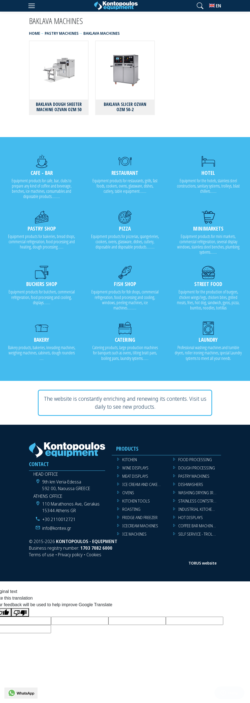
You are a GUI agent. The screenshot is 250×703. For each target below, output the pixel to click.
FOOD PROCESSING (195, 459)
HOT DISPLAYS (190, 517)
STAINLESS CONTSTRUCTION (199, 501)
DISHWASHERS (190, 484)
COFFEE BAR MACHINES (197, 525)
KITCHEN (129, 459)
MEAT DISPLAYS (135, 476)
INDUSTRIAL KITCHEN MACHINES (199, 509)
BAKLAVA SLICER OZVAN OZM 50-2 (125, 107)
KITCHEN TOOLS (136, 501)
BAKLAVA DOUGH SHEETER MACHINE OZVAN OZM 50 (59, 107)
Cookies (93, 555)
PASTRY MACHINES (193, 476)
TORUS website (202, 563)
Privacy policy (70, 555)
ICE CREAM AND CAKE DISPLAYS (143, 484)
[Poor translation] (20, 612)
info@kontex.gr (56, 528)
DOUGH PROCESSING (196, 468)
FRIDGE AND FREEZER (140, 517)
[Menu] (31, 6)
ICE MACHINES (134, 534)
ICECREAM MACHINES (140, 525)
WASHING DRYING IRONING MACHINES (199, 492)
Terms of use (41, 555)
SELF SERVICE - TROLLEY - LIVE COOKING (199, 534)
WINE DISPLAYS (135, 468)
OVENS (128, 492)
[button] (200, 6)
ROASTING (131, 509)
